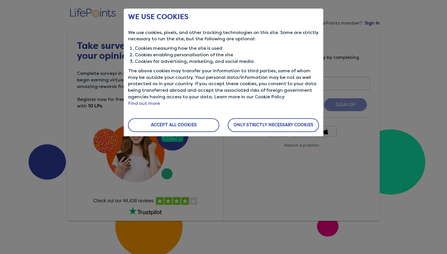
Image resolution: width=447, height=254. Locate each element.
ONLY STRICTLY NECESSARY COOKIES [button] (273, 124)
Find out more (144, 103)
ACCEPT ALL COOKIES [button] (174, 124)
